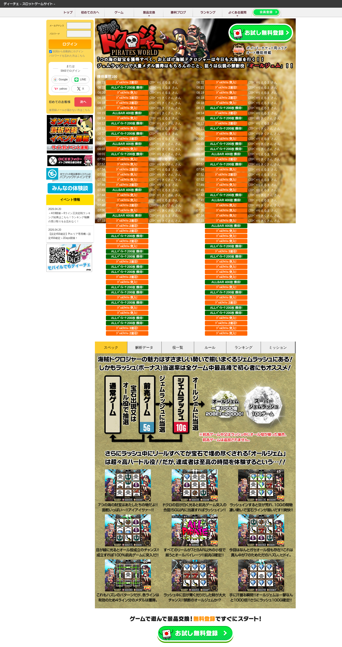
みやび (166, 277)
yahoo (60, 88)
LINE (80, 80)
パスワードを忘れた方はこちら (67, 55)
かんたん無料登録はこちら (195, 633)
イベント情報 (70, 199)
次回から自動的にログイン (68, 51)
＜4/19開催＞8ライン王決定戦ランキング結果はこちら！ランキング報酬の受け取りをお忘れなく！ (69, 217)
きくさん (168, 98)
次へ (70, 102)
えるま (166, 82)
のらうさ (168, 328)
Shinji (165, 318)
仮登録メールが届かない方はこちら (69, 110)
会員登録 (260, 33)
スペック (111, 347)
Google (60, 80)
